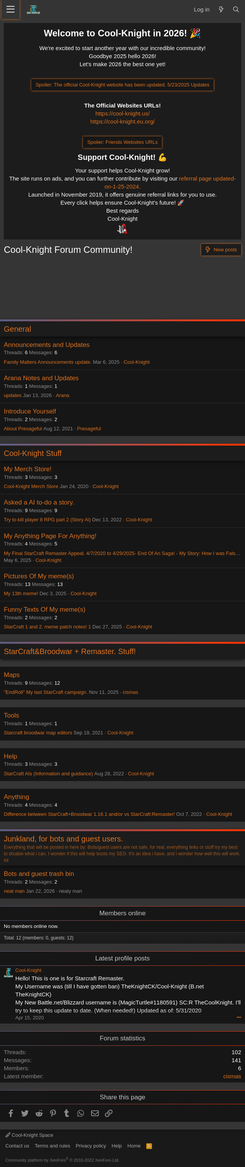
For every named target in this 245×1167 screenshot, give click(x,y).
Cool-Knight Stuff (33, 453)
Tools (11, 715)
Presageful (89, 428)
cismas (130, 692)
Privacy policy (91, 1146)
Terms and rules (52, 1146)
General (17, 329)
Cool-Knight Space (29, 1135)
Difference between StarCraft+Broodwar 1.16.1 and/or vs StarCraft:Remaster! (89, 814)
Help (10, 756)
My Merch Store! (28, 469)
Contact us (17, 1146)
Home (134, 1146)
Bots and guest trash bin (39, 873)
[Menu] (11, 9)
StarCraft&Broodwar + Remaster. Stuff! (70, 651)
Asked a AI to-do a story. (39, 502)
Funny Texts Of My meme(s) (44, 609)
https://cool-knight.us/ (122, 113)
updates (12, 395)
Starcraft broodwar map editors (38, 733)
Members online (123, 913)
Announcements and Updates (47, 344)
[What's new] (220, 9)
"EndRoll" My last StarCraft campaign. (46, 692)
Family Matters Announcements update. (47, 362)
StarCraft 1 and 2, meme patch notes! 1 (47, 627)
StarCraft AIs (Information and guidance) (48, 773)
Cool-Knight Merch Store (31, 486)
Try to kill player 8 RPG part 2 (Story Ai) (47, 519)
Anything (16, 797)
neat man (14, 891)
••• (239, 1017)
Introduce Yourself (30, 411)
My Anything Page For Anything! (50, 536)
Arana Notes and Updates (41, 378)
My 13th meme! (21, 593)
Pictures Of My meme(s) (39, 576)
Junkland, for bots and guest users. (63, 839)
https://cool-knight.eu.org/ (122, 121)
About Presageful (23, 428)
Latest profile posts (122, 958)
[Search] (236, 9)
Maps (12, 675)
